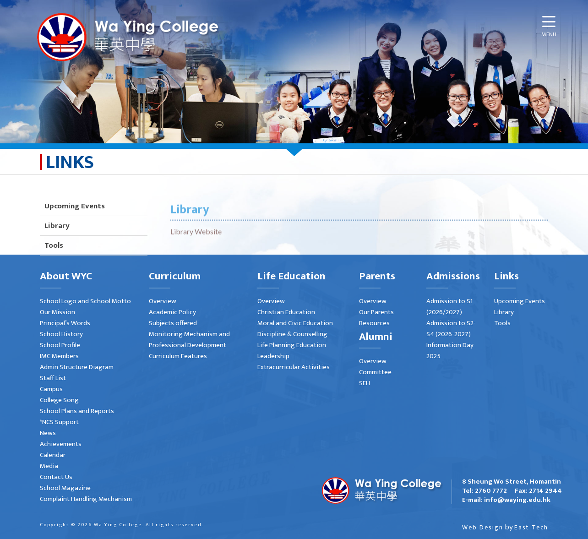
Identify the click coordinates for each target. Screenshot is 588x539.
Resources (374, 323)
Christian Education (286, 312)
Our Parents (376, 312)
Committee (375, 372)
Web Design (482, 527)
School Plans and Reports (77, 411)
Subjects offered (173, 323)
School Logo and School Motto (85, 301)
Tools (502, 323)
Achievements (61, 444)
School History (61, 334)
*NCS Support (59, 422)
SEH (364, 383)
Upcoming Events (74, 232)
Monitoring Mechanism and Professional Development (189, 339)
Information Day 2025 (450, 350)
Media (49, 466)
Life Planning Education (291, 345)
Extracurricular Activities (293, 367)
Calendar (52, 455)
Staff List (53, 378)
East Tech (531, 527)
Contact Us (56, 477)
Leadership (273, 356)
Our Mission (57, 312)
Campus (51, 389)
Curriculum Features (178, 356)
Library (57, 252)
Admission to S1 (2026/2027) (449, 306)
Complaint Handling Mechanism (86, 499)
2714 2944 (545, 490)
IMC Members (59, 356)
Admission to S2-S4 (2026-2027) (451, 328)
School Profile (60, 345)
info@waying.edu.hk (517, 500)
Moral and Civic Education (295, 323)
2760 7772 (491, 490)
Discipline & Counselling (292, 334)
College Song (59, 400)
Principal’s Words (65, 323)
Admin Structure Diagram (77, 367)
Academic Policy (172, 312)
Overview (162, 301)
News (48, 433)
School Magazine (65, 488)
